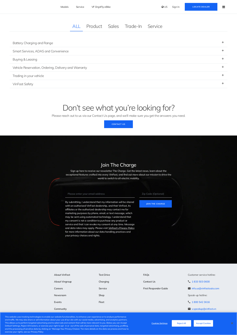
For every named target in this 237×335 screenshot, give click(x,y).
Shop (101, 295)
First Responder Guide (155, 288)
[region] (118, 323)
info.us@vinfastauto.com (205, 288)
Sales (113, 26)
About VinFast (62, 274)
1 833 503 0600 (201, 281)
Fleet (101, 302)
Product (94, 26)
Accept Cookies (203, 323)
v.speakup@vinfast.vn (204, 308)
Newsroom (60, 295)
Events (57, 302)
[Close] (232, 323)
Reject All (181, 323)
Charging (104, 281)
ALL (76, 26)
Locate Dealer (201, 7)
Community (60, 308)
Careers (58, 288)
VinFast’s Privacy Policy (121, 228)
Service (155, 26)
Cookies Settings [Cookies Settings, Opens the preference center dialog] (159, 323)
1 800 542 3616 (201, 302)
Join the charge (155, 204)
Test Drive (104, 274)
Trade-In (133, 26)
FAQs (146, 274)
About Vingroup (63, 281)
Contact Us (118, 124)
